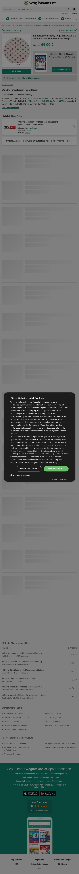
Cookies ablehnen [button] (28, 469)
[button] (20, 475)
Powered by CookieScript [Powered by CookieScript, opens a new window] (59, 479)
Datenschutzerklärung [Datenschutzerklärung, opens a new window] (48, 462)
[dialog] (39, 437)
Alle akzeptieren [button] (56, 469)
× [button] (71, 395)
